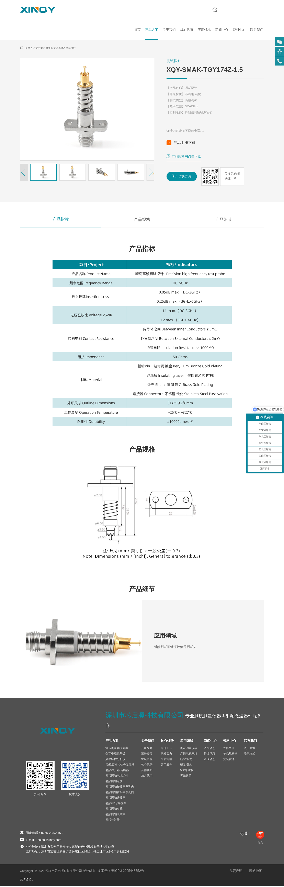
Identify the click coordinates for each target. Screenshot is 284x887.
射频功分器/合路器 (117, 771)
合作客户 (146, 771)
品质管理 (166, 760)
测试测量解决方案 (116, 749)
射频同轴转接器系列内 (119, 787)
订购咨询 (182, 177)
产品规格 (142, 220)
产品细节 (223, 220)
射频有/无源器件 (54, 48)
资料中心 (239, 30)
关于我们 (169, 30)
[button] (24, 173)
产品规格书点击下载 (186, 157)
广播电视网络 (188, 754)
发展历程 (146, 760)
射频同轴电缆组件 (116, 776)
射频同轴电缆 (114, 782)
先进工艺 (166, 749)
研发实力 (166, 754)
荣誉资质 (146, 754)
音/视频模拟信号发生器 (120, 765)
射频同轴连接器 (115, 798)
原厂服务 (166, 765)
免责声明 (235, 872)
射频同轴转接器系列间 (119, 793)
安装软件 (229, 760)
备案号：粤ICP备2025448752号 (121, 872)
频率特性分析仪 (115, 760)
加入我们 (146, 776)
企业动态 (209, 760)
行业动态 (209, 754)
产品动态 (209, 749)
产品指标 (61, 220)
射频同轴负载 (114, 809)
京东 (260, 839)
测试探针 (71, 48)
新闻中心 (221, 30)
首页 (137, 30)
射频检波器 (112, 820)
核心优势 (186, 30)
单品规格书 (230, 754)
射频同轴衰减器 (115, 815)
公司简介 (146, 749)
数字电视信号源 (115, 754)
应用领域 (204, 30)
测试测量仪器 (188, 749)
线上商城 (249, 749)
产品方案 (151, 30)
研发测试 (186, 765)
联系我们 (256, 30)
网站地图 (255, 872)
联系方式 (249, 754)
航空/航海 (186, 760)
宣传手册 (229, 749)
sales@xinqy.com (49, 841)
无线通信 (186, 776)
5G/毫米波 (186, 771)
